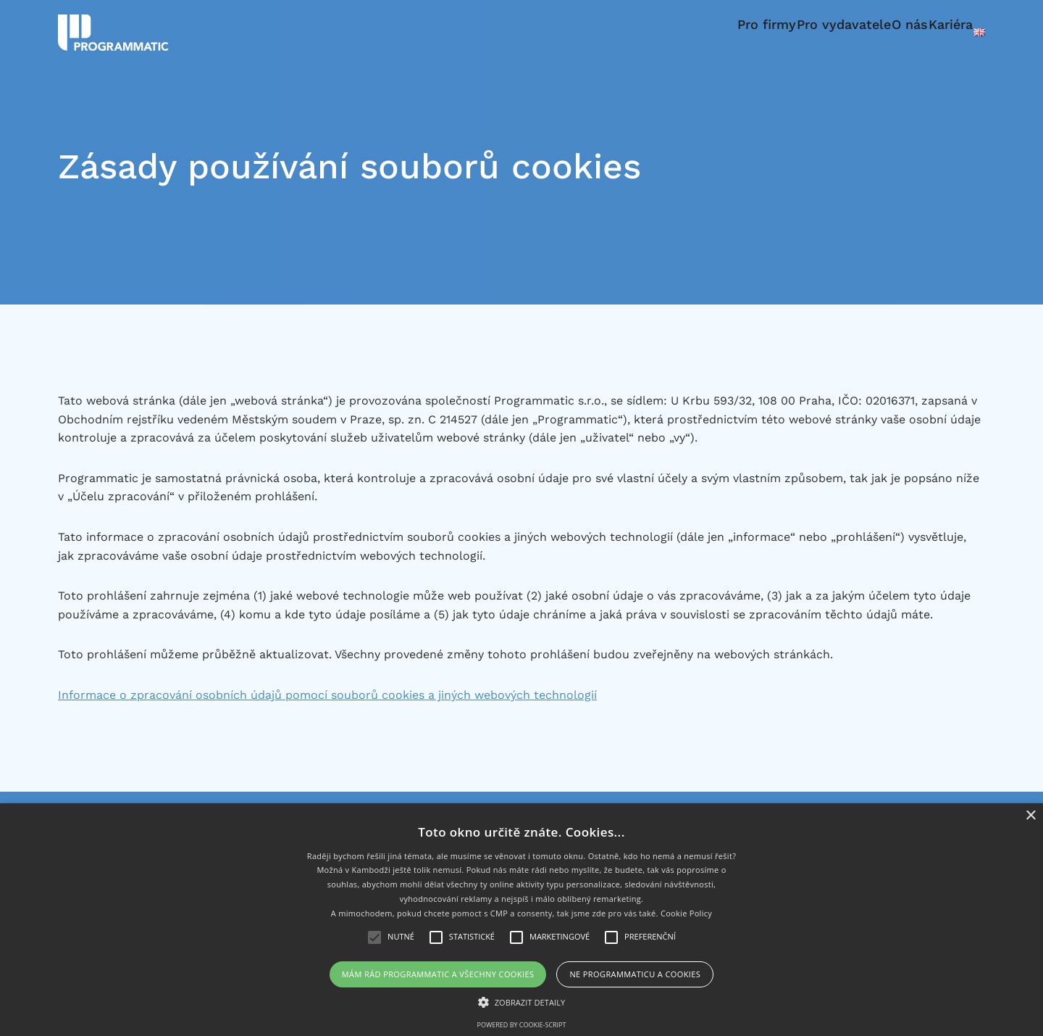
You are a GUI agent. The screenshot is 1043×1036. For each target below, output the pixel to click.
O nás (875, 31)
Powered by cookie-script (521, 1024)
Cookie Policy (686, 913)
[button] (522, 1001)
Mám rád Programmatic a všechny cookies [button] (438, 974)
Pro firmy (697, 31)
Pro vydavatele (792, 31)
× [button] (1030, 816)
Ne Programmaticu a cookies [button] (634, 974)
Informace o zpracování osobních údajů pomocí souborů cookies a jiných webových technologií (327, 695)
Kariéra (933, 31)
